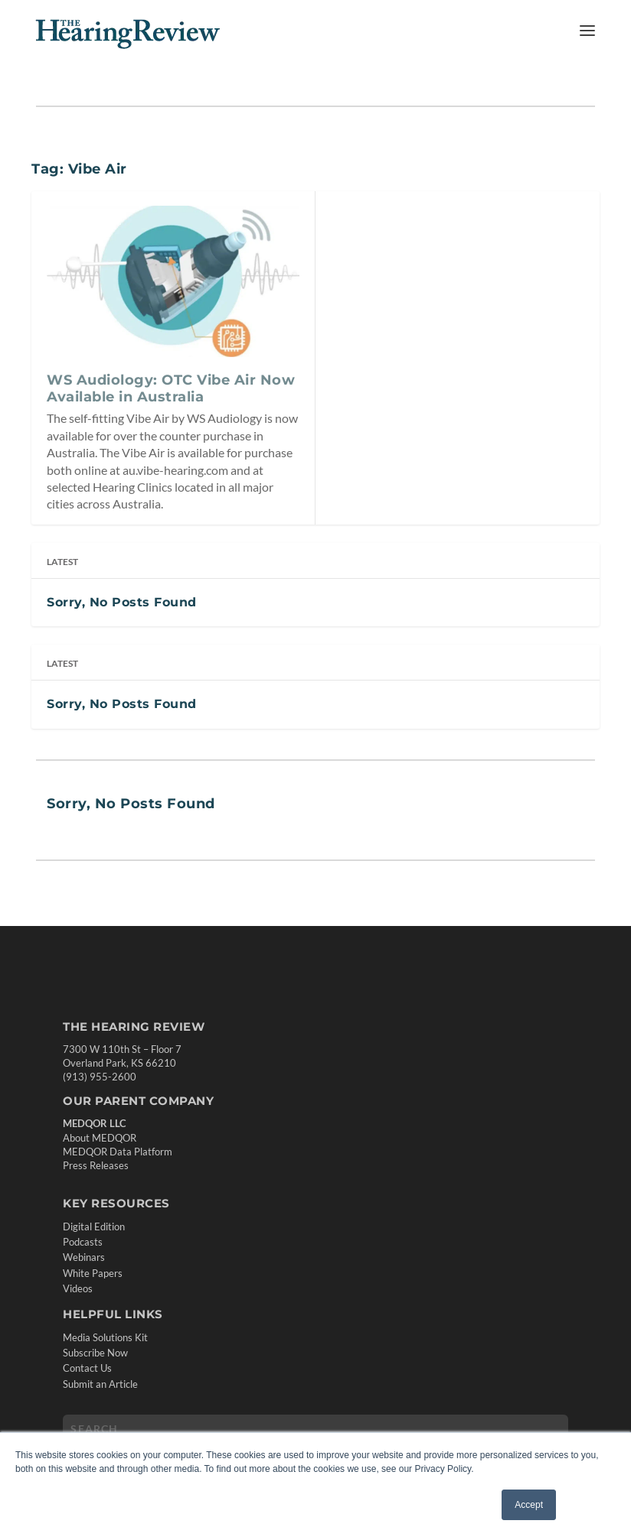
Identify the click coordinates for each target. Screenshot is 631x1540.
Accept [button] (529, 1504)
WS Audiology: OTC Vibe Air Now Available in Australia (171, 388)
